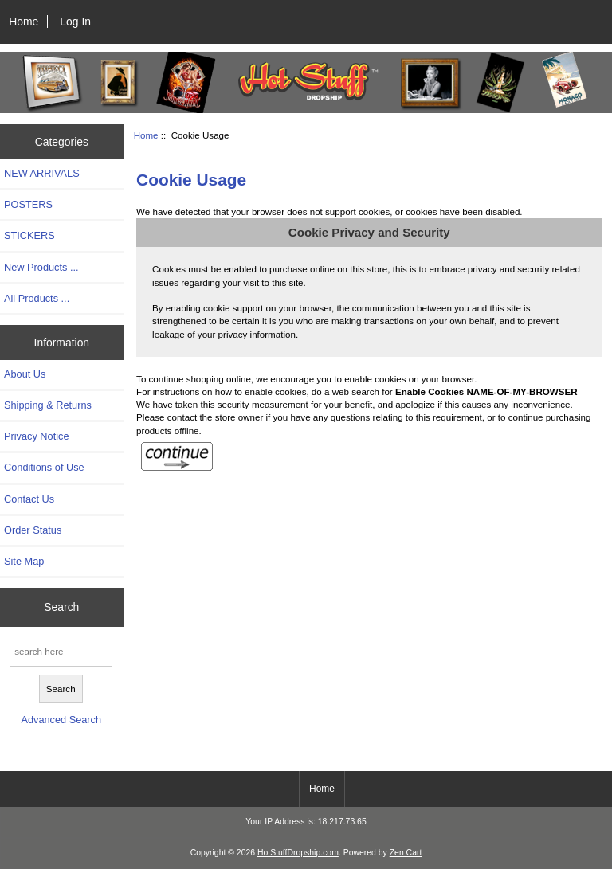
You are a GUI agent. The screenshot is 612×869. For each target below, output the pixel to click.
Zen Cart (406, 852)
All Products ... (36, 298)
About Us (24, 374)
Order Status (32, 530)
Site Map (24, 561)
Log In (75, 21)
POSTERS (28, 204)
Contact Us (29, 499)
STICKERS (29, 235)
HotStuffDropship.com (298, 852)
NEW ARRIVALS (42, 173)
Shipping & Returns (48, 405)
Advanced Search (61, 720)
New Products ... (41, 267)
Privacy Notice (36, 436)
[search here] (61, 651)
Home (23, 21)
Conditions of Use (44, 467)
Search (61, 607)
